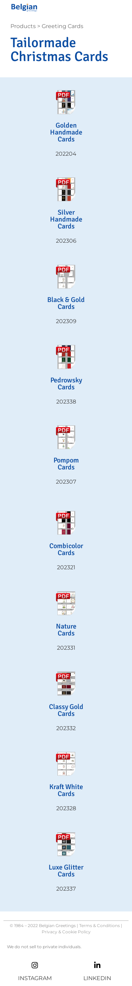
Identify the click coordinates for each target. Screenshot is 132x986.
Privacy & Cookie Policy (66, 931)
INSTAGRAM (35, 978)
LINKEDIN (97, 978)
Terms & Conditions (99, 925)
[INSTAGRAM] (35, 965)
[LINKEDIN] (97, 965)
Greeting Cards (62, 26)
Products (23, 26)
